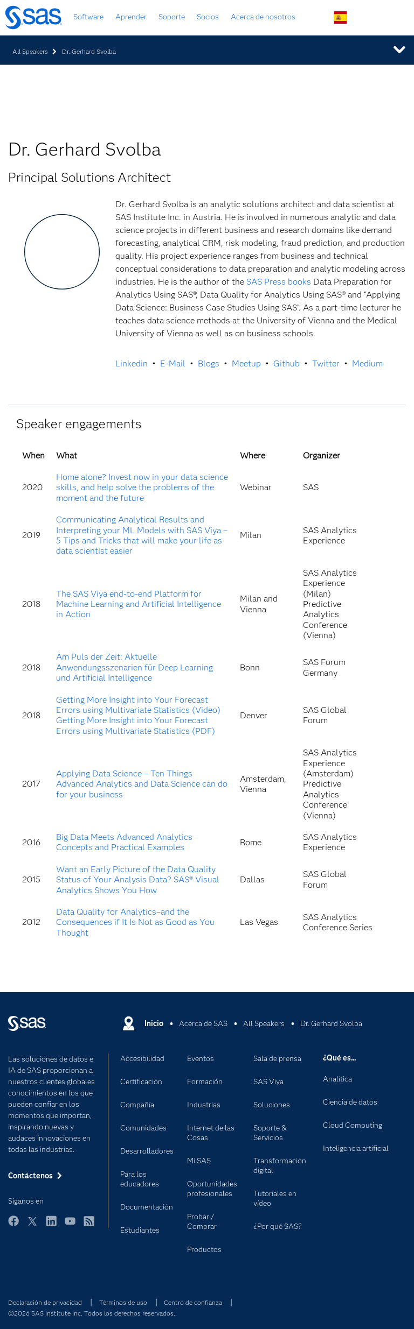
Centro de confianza (193, 1302)
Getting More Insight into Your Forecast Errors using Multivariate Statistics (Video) (138, 705)
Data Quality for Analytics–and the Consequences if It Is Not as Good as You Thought (135, 922)
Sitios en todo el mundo (340, 17)
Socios (208, 17)
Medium (367, 363)
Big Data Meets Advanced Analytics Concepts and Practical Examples (124, 842)
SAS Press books (278, 282)
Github (286, 363)
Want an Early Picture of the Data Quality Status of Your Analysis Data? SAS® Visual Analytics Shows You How (137, 879)
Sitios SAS (391, 18)
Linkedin (131, 363)
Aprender (131, 17)
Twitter (326, 363)
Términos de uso (123, 1302)
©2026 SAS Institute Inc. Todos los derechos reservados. (91, 1313)
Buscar (315, 18)
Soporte (171, 17)
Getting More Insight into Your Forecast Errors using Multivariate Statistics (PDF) (135, 725)
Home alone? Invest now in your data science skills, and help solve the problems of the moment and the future (142, 487)
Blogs (208, 363)
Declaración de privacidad (45, 1302)
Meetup (246, 363)
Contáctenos (365, 18)
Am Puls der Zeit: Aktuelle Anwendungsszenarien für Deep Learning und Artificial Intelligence (134, 667)
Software (88, 17)
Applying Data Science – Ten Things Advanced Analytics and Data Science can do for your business (141, 784)
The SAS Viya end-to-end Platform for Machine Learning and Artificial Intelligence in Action (138, 604)
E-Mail (172, 363)
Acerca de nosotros (263, 17)
